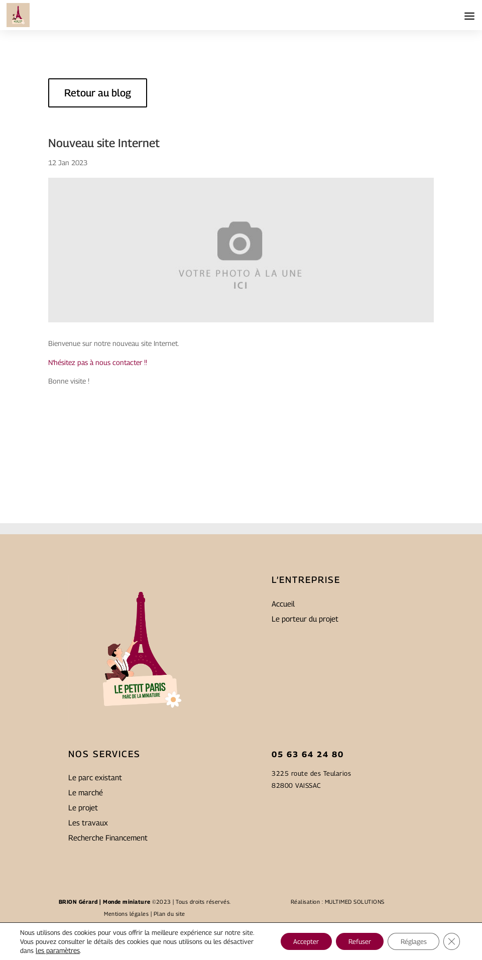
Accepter (289, 936)
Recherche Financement (108, 905)
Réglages (409, 936)
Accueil (283, 671)
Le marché (85, 860)
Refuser (348, 936)
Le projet (83, 875)
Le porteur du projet (305, 686)
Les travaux (88, 890)
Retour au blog (97, 93)
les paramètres (89, 950)
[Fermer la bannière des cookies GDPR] (451, 937)
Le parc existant (95, 845)
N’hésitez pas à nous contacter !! (97, 362)
